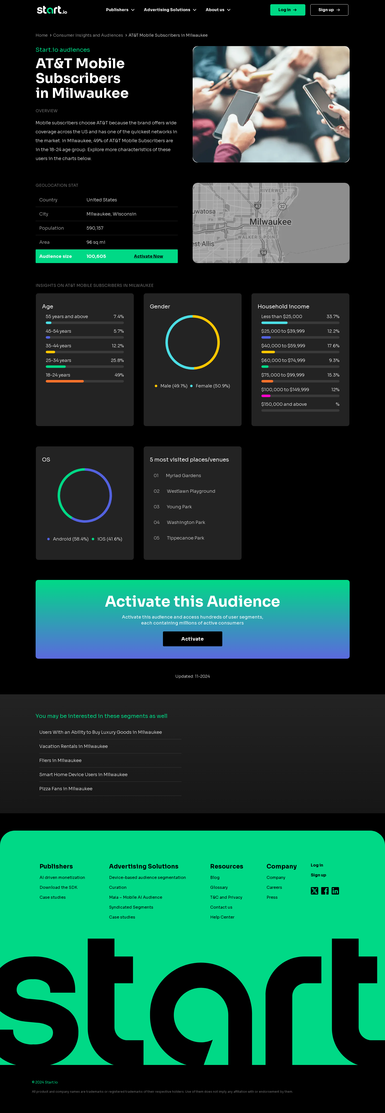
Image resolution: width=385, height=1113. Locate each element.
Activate (192, 639)
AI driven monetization (62, 877)
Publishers (117, 9)
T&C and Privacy (226, 897)
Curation (118, 887)
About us (215, 9)
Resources (226, 866)
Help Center (222, 917)
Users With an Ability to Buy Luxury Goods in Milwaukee (100, 732)
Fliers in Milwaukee (60, 760)
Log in (284, 9)
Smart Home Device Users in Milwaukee (83, 774)
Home (42, 35)
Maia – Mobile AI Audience (135, 897)
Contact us (221, 907)
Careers (274, 887)
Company (279, 866)
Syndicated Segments (131, 907)
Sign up (326, 9)
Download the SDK (58, 887)
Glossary (219, 887)
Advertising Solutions (167, 9)
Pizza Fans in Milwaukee (65, 788)
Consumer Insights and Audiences (88, 35)
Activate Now (148, 256)
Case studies (53, 897)
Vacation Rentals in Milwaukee (73, 746)
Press (272, 897)
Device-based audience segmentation (147, 877)
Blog (215, 877)
